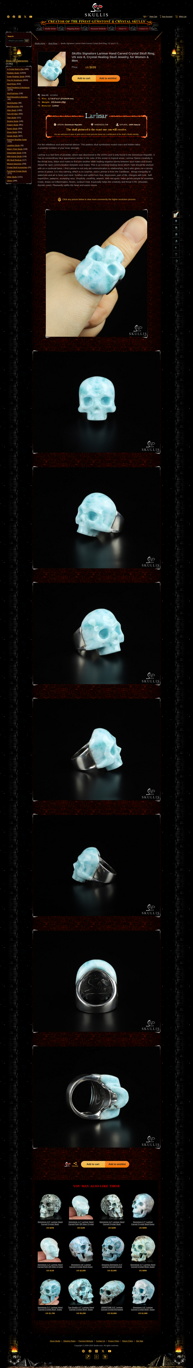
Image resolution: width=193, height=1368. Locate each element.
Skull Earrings (15, 93)
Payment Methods (86, 1341)
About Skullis (55, 1341)
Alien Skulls (14, 110)
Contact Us (100, 1341)
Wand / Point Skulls (17, 149)
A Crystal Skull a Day (18, 69)
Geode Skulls (14, 136)
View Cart (150, 16)
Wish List (180, 16)
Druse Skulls (14, 132)
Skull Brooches (15, 106)
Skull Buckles (14, 103)
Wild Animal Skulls (17, 156)
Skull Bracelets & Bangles (17, 98)
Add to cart (84, 78)
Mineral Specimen (16, 164)
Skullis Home (40, 43)
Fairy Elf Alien (15, 114)
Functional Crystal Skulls (17, 172)
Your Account (166, 16)
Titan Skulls (14, 118)
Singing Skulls (15, 121)
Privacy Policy (113, 1341)
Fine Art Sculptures (17, 80)
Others (12, 181)
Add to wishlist (108, 78)
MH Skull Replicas (16, 160)
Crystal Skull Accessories (19, 167)
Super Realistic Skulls (18, 77)
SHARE (75, 1164)
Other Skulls (15, 177)
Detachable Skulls (16, 153)
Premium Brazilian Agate (17, 141)
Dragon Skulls (15, 125)
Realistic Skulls (16, 73)
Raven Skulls (14, 129)
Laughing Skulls (15, 145)
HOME (67, 1164)
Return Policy (127, 1341)
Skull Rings (14, 84)
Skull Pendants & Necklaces (18, 89)
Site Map (139, 1341)
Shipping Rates (69, 1341)
